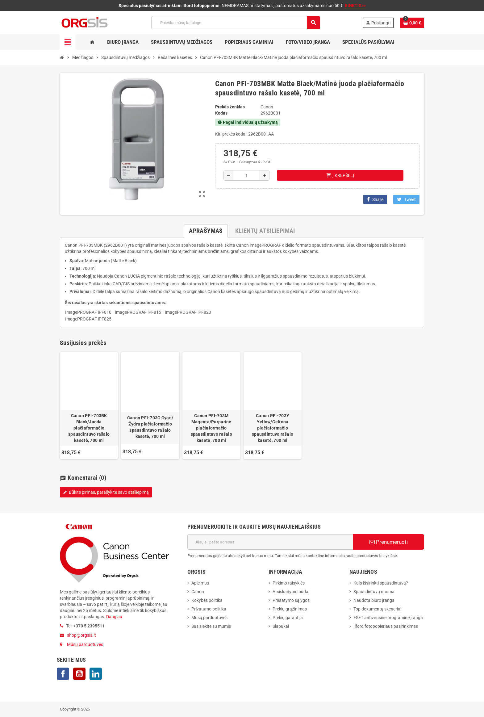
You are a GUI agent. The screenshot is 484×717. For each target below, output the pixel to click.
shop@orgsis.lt (81, 635)
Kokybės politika (207, 600)
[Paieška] (235, 22)
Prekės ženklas (230, 106)
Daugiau (113, 616)
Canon (197, 591)
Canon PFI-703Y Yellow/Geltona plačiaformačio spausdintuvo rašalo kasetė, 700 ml (272, 428)
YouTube (79, 674)
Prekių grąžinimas (290, 608)
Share (375, 199)
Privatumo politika (208, 608)
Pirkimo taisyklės (289, 583)
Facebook (63, 674)
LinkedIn (96, 674)
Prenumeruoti (388, 542)
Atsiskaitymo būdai (291, 591)
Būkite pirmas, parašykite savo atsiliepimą (106, 492)
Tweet (406, 199)
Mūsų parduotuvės (85, 644)
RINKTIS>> (355, 5)
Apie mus (200, 583)
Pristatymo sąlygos (291, 600)
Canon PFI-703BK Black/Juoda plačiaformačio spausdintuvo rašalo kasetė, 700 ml (89, 428)
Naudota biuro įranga (373, 600)
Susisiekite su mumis (211, 626)
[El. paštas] (270, 542)
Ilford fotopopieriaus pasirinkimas (385, 626)
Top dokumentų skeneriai (377, 608)
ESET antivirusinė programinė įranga (388, 617)
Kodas (221, 113)
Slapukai (281, 626)
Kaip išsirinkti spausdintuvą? (380, 583)
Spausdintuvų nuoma (373, 591)
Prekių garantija (288, 617)
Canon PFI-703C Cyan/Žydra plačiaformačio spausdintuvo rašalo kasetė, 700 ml (150, 427)
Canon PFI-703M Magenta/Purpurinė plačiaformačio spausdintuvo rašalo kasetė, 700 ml (211, 428)
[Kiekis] (246, 175)
